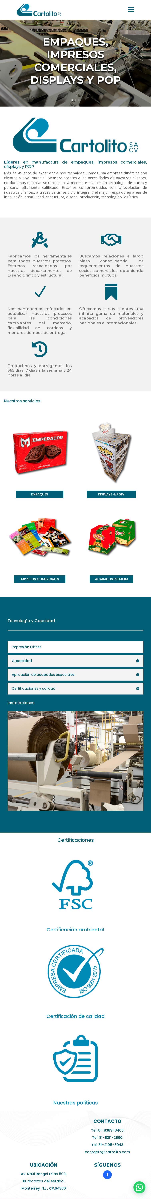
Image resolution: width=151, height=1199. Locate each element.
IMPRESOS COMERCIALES (39, 579)
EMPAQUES (39, 494)
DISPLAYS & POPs (111, 494)
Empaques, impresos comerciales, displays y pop (75, 62)
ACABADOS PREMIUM (111, 579)
